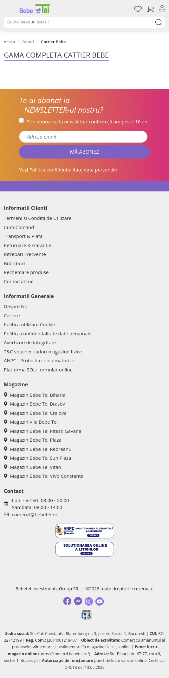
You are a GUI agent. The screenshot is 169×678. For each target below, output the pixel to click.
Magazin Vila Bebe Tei (31, 422)
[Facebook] (67, 601)
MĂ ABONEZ (84, 151)
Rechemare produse (26, 272)
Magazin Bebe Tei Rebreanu (37, 449)
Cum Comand (19, 227)
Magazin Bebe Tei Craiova (35, 413)
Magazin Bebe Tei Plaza (33, 440)
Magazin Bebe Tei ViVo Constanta (43, 476)
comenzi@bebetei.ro (34, 514)
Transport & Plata (23, 236)
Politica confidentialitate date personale (47, 333)
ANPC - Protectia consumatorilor (39, 360)
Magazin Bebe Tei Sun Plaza (37, 458)
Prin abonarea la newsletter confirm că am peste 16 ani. (88, 121)
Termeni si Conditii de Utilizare (37, 218)
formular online (55, 369)
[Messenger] (78, 601)
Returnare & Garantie (27, 245)
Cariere (12, 315)
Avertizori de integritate (30, 342)
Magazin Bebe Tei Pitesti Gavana (42, 431)
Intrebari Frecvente (25, 254)
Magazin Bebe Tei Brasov (34, 404)
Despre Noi (16, 306)
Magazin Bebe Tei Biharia (34, 395)
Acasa (9, 42)
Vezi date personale (68, 169)
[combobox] (84, 22)
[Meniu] (9, 9)
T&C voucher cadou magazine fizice (43, 351)
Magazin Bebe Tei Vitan (32, 467)
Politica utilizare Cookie (29, 324)
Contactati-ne (19, 281)
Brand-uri (14, 263)
